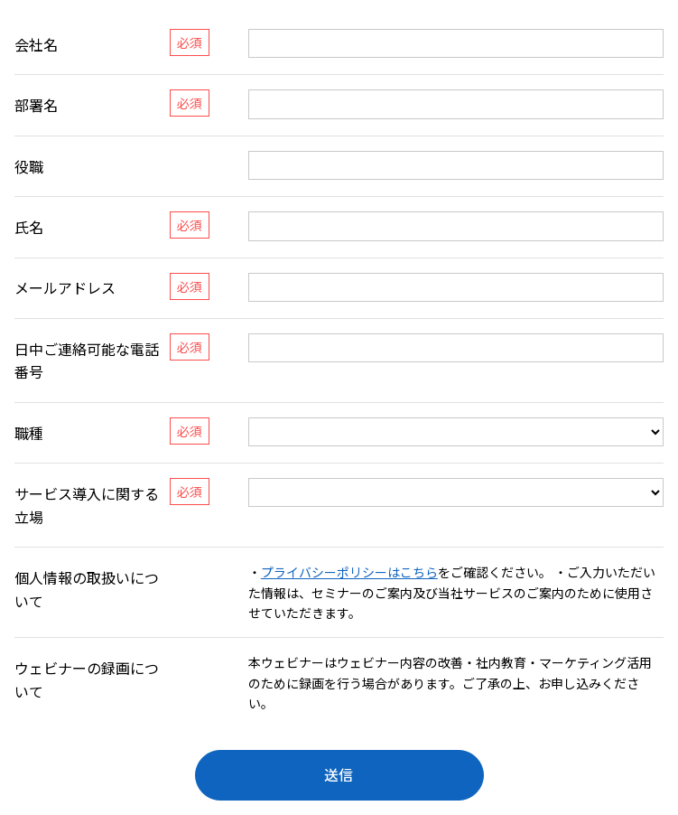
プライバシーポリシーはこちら (349, 572)
